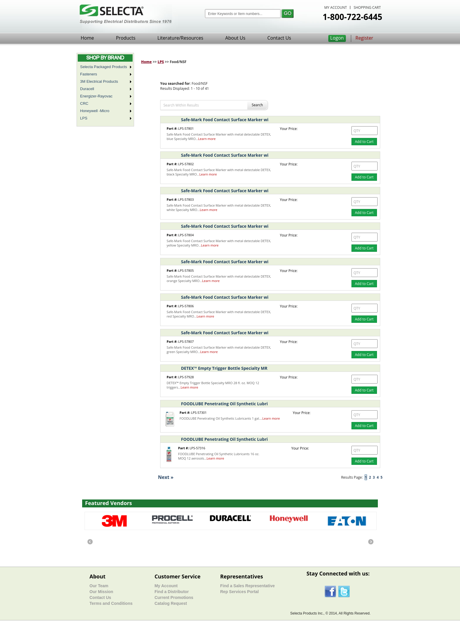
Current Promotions (174, 597)
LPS (161, 61)
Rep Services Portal (239, 591)
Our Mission (101, 591)
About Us (235, 38)
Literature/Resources (180, 38)
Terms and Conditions (111, 603)
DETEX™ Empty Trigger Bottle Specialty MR (224, 368)
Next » (166, 477)
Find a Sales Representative (247, 585)
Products (125, 38)
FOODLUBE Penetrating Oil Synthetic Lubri (224, 403)
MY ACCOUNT (335, 7)
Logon (337, 38)
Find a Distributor (172, 591)
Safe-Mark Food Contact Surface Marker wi (224, 119)
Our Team (98, 585)
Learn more (207, 138)
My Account (166, 585)
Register (364, 38)
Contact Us (279, 38)
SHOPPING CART (367, 7)
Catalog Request (171, 603)
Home (87, 38)
